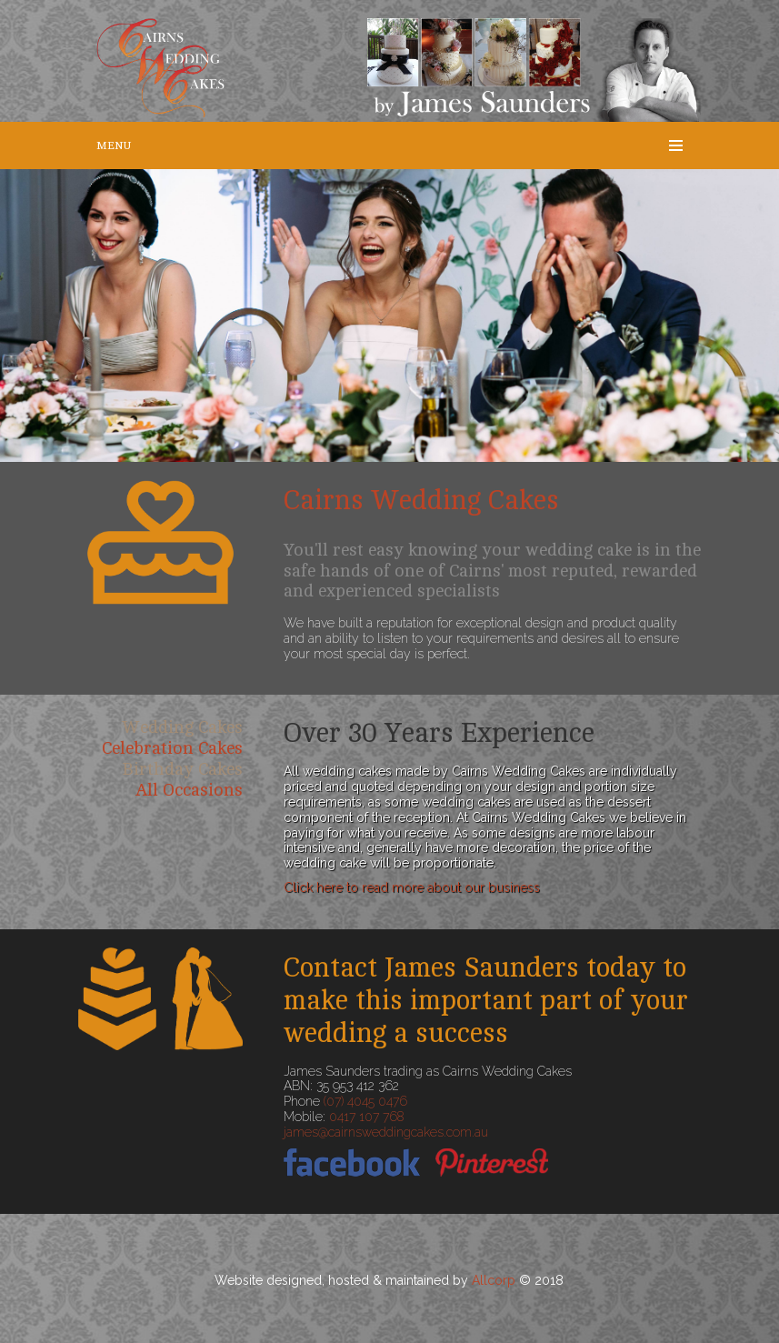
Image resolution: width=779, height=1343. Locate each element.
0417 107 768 (366, 1116)
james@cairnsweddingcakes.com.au (386, 1132)
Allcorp (493, 1280)
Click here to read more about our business (412, 887)
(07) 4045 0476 (365, 1101)
